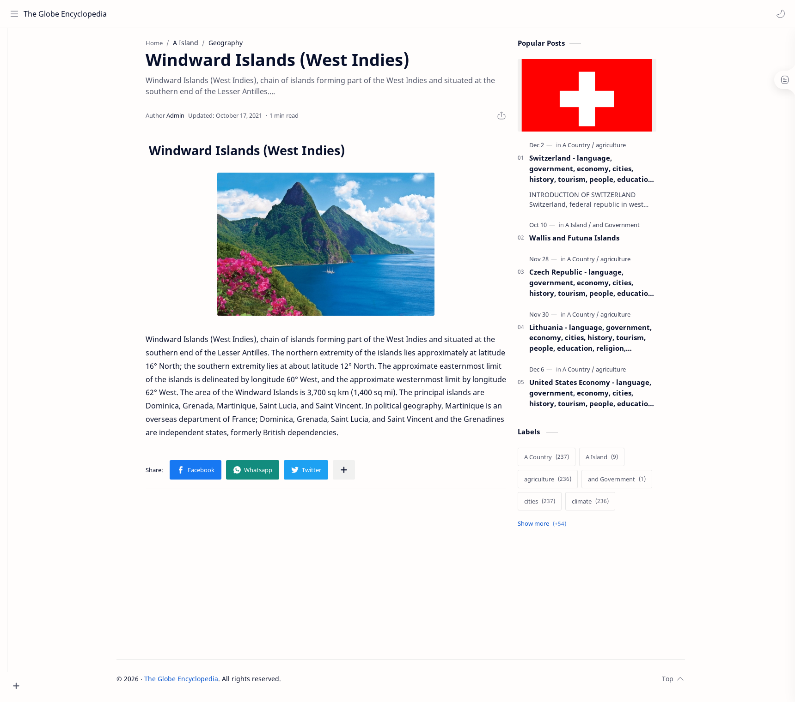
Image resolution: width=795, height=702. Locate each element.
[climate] (604, 505)
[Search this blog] (192, 14)
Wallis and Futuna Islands (588, 241)
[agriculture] (625, 148)
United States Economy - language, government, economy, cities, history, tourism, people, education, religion (605, 396)
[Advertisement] (339, 575)
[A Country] (592, 148)
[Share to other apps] (358, 473)
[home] (16, 46)
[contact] (16, 132)
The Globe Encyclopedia (65, 14)
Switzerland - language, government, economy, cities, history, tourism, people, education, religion (605, 172)
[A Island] (592, 228)
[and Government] (630, 228)
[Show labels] (558, 527)
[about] (16, 113)
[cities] (553, 505)
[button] (779, 14)
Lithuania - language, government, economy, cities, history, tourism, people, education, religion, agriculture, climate (604, 341)
